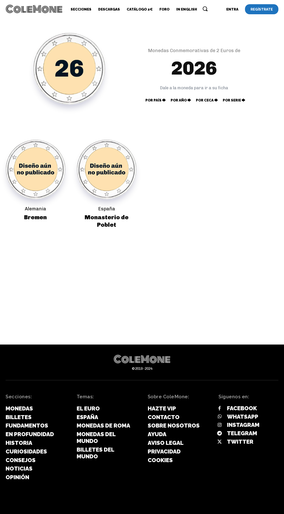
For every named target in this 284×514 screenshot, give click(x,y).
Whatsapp (242, 416)
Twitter (240, 441)
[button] (205, 8)
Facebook (242, 408)
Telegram (242, 433)
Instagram (243, 424)
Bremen (35, 217)
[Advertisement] (142, 282)
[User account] (232, 9)
